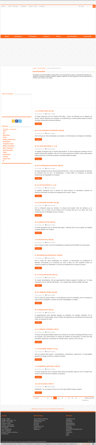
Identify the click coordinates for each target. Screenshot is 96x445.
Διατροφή (41, 6)
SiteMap (28, 441)
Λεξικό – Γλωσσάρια (13, 6)
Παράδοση (23, 6)
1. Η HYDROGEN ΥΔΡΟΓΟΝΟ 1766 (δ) (47, 366)
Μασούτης (6, 135)
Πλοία (5, 152)
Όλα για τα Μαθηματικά (50, 409)
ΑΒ (4, 133)
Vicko (5, 137)
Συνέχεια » (38, 123)
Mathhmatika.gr (70, 425)
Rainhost (68, 430)
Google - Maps (5, 419)
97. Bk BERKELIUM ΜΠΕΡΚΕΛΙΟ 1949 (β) (48, 255)
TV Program (4, 427)
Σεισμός (5, 156)
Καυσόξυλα (6, 141)
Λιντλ (4, 131)
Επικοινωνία (34, 441)
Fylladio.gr (69, 420)
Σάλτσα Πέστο (38, 422)
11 (51, 398)
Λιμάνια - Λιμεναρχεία (7, 425)
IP (3, 161)
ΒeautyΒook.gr (60, 409)
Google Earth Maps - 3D (8, 420)
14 (62, 398)
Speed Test (6, 158)
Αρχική (34, 68)
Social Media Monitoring (41, 419)
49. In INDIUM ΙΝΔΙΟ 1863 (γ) (44, 310)
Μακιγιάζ (36, 425)
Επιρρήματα (4, 433)
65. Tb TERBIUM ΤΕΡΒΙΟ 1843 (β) (46, 292)
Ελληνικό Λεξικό (6, 423)
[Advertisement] (48, 21)
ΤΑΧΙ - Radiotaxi (6, 430)
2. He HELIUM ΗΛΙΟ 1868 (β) (44, 239)
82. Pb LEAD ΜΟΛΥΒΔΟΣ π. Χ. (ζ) (46, 146)
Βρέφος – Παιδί (33, 6)
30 (72, 398)
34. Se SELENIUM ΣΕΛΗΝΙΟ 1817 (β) (47, 202)
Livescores (69, 432)
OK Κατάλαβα (86, 444)
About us (16, 441)
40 (76, 398)
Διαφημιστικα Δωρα (39, 420)
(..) (79, 444)
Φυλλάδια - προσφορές (9, 129)
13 (58, 398)
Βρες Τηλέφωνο (8, 148)
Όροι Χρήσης (22, 441)
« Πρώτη (36, 398)
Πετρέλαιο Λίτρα (8, 143)
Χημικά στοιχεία (51, 114)
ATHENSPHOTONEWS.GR (74, 429)
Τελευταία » (85, 400)
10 (48, 398)
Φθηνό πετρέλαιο (8, 146)
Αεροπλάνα (6, 154)
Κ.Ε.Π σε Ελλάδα (6, 429)
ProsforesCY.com (39, 426)
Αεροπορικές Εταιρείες (8, 426)
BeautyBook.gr (70, 423)
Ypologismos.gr (70, 419)
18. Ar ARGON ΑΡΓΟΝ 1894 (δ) (45, 222)
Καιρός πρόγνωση (9, 139)
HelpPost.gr (34, 409)
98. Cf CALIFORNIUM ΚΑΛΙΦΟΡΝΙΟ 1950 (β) (49, 130)
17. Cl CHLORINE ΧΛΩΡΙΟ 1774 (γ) (46, 348)
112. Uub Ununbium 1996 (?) (44, 384)
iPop (67, 435)
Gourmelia (69, 427)
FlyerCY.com (37, 427)
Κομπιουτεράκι (8, 150)
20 (69, 398)
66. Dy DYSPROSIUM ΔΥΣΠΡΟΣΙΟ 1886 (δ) (49, 165)
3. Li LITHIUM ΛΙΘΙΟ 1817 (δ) (44, 111)
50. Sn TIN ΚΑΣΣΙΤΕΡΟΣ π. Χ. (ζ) (45, 185)
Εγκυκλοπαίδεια (42, 68)
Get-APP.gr (69, 422)
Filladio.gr (36, 429)
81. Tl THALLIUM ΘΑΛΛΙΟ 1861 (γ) (46, 274)
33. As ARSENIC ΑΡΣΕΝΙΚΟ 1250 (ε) (47, 329)
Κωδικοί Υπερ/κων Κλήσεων (9, 432)
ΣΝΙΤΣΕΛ (36, 423)
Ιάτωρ (67, 433)
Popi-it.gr (41, 409)
